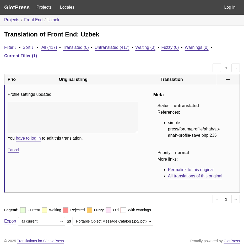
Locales (67, 7)
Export (10, 221)
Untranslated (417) (112, 47)
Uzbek (53, 20)
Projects (44, 7)
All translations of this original (195, 176)
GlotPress (17, 7)
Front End (33, 20)
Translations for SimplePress (40, 241)
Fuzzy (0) (170, 47)
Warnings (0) (197, 47)
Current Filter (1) (20, 56)
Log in (230, 7)
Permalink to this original (191, 169)
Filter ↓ (10, 47)
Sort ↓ (28, 47)
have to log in (28, 138)
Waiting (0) (145, 47)
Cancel (13, 150)
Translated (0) (76, 47)
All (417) (49, 47)
